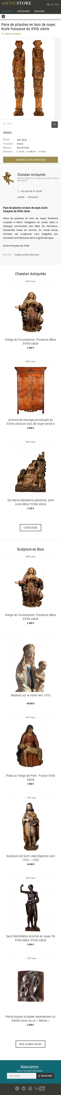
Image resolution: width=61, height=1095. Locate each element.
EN (52, 4)
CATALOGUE (7, 11)
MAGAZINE (39, 11)
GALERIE (20, 197)
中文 (57, 4)
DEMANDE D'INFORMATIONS (30, 160)
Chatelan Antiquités (31, 174)
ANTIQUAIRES (23, 11)
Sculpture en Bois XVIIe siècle (26, 254)
